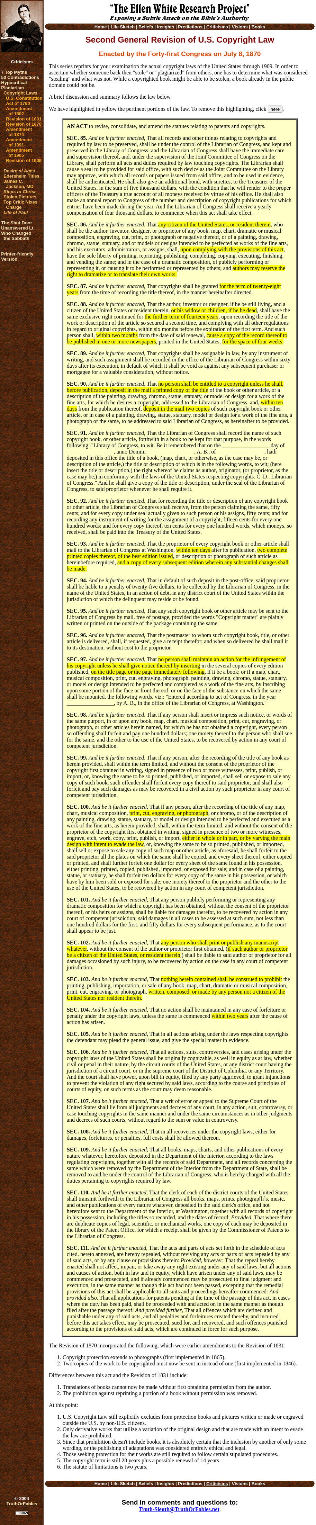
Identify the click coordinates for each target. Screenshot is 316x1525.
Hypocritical (14, 82)
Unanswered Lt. (18, 228)
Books (258, 26)
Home (100, 26)
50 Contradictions (20, 77)
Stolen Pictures (19, 196)
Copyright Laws (20, 93)
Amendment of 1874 (19, 132)
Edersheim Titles (21, 176)
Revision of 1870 (24, 124)
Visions (240, 26)
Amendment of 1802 (19, 111)
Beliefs (145, 26)
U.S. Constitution (24, 98)
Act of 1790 (18, 103)
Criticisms (21, 61)
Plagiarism (12, 87)
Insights (165, 26)
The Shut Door (16, 222)
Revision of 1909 (24, 160)
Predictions (190, 26)
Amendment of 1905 (19, 152)
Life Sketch (123, 26)
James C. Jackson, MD (18, 184)
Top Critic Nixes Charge (20, 204)
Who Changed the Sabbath (16, 236)
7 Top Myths (14, 72)
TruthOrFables (22, 1503)
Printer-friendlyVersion (17, 256)
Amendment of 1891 (19, 142)
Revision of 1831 (24, 119)
